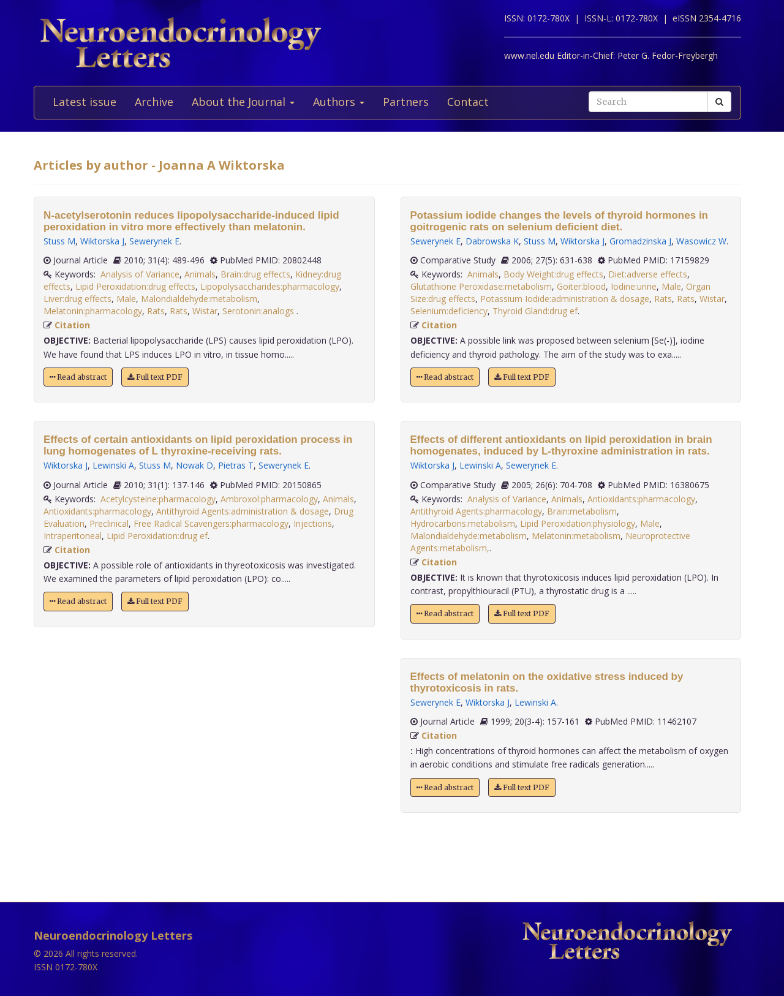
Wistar (204, 311)
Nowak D (194, 465)
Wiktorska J (102, 241)
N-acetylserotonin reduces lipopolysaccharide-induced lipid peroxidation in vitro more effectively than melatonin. (191, 221)
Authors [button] (338, 101)
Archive (154, 101)
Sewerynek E (154, 241)
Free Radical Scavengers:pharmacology (211, 523)
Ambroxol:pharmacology (269, 499)
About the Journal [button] (243, 101)
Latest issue (84, 101)
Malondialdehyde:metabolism (199, 298)
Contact (468, 101)
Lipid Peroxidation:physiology (577, 523)
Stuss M (59, 241)
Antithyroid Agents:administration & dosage (242, 511)
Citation (72, 325)
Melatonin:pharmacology (92, 311)
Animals (200, 274)
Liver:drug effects (77, 298)
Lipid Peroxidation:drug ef (157, 535)
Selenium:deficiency (449, 311)
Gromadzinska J (640, 241)
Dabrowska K (492, 241)
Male (126, 298)
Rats (156, 311)
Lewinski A (113, 465)
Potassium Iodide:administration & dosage (564, 298)
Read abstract (78, 377)
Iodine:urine (634, 286)
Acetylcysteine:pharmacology (158, 499)
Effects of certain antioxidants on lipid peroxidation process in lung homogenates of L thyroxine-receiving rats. (197, 445)
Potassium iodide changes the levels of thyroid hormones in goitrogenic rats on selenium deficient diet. (559, 221)
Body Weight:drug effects (553, 274)
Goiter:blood (581, 286)
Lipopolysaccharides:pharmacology (269, 286)
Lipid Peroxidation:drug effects (135, 286)
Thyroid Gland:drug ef (535, 311)
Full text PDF (155, 377)
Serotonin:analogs (259, 311)
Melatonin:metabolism (576, 535)
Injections (312, 523)
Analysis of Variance (139, 274)
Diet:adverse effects (647, 274)
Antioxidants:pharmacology (97, 511)
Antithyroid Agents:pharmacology (476, 511)
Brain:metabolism (582, 511)
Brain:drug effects (255, 274)
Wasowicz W (701, 241)
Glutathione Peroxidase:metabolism (481, 286)
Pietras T (236, 465)
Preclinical (109, 523)
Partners (406, 101)
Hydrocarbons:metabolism (462, 523)
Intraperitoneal (72, 535)
